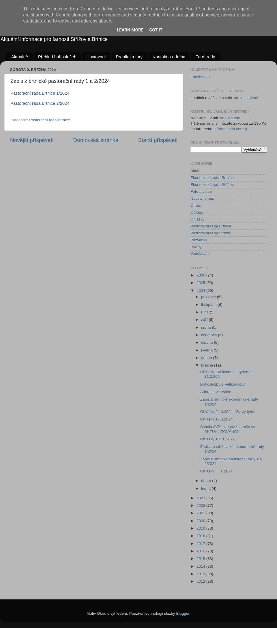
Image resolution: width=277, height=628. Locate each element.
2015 (201, 558)
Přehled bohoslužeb (57, 56)
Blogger (183, 613)
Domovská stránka (95, 140)
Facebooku (200, 77)
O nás (195, 205)
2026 (201, 275)
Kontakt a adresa (169, 56)
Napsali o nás (202, 198)
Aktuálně (19, 56)
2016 (201, 551)
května (207, 350)
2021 (201, 513)
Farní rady (205, 56)
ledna (206, 488)
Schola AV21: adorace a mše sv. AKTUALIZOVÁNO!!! (228, 429)
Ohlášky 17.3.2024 (216, 419)
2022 (201, 505)
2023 (201, 498)
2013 (201, 574)
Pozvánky (198, 240)
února (206, 481)
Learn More (130, 30)
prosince (209, 297)
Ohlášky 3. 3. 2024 (216, 471)
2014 (201, 566)
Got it (155, 30)
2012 (201, 581)
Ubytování (96, 56)
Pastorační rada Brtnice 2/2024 (40, 103)
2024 (201, 290)
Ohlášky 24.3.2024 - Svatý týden (228, 412)
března (207, 365)
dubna (207, 358)
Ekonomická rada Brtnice (212, 177)
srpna (206, 327)
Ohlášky (197, 219)
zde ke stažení (245, 98)
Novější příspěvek (31, 140)
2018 (201, 536)
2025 (201, 283)
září (205, 319)
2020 (201, 521)
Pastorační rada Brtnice (49, 120)
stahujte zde (229, 118)
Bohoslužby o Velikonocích (223, 384)
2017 (201, 543)
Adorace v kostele (215, 392)
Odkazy (197, 212)
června (207, 342)
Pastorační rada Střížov (210, 233)
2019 (201, 528)
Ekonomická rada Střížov (212, 184)
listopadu (209, 304)
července (209, 335)
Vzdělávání (200, 253)
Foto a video (201, 191)
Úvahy (195, 247)
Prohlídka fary (129, 56)
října (205, 312)
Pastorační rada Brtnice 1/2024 (40, 93)
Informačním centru (230, 129)
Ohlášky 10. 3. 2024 (217, 439)
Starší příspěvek (158, 140)
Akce (194, 171)
